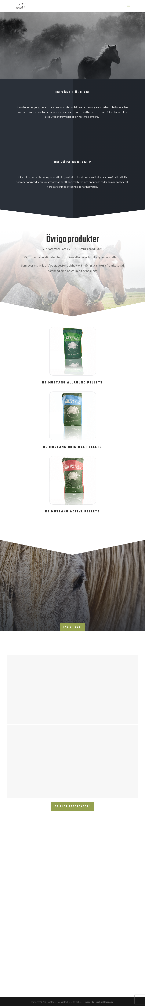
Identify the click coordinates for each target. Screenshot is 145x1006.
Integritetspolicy (94, 1002)
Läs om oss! (72, 627)
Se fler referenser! (72, 806)
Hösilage (108, 1002)
